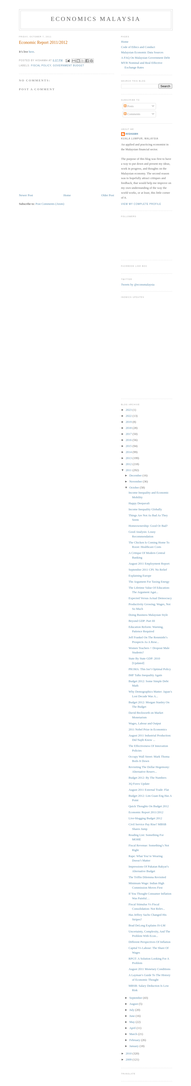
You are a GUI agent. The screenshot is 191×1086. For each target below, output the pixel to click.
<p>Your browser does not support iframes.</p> (144, 346)
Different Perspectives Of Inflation (150, 942)
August (134, 1004)
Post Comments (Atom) (50, 204)
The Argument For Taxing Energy (149, 581)
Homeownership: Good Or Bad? (148, 525)
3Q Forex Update (139, 783)
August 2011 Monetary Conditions (149, 969)
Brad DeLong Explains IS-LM (147, 925)
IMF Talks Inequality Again (145, 675)
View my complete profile (141, 204)
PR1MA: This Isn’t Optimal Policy (150, 669)
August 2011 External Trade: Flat (149, 789)
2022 (129, 416)
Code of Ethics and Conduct (138, 47)
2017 (129, 434)
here (31, 51)
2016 (129, 440)
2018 (129, 428)
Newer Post (26, 195)
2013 (129, 458)
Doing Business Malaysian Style (148, 615)
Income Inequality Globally (145, 509)
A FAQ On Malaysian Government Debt (145, 57)
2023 (129, 409)
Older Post (107, 195)
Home (67, 195)
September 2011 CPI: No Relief (148, 569)
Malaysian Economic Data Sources (142, 52)
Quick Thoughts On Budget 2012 (149, 806)
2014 (129, 452)
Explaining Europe (140, 575)
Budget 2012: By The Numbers (147, 777)
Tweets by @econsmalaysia (138, 284)
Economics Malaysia (96, 19)
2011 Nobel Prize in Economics (148, 729)
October (134, 487)
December (135, 475)
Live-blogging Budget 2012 (145, 818)
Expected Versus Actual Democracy (150, 598)
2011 (129, 470)
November (136, 481)
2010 (129, 1053)
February (135, 1040)
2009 (129, 1059)
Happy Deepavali (139, 503)
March (133, 1034)
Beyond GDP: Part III (142, 621)
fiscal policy (41, 65)
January (134, 1046)
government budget (68, 65)
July (132, 1010)
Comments (132, 114)
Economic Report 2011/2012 (146, 812)
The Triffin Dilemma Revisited (147, 877)
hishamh (132, 134)
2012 (129, 464)
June (132, 1016)
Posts (129, 106)
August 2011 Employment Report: (149, 563)
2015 (129, 446)
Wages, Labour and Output (145, 723)
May (132, 1022)
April (132, 1028)
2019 (129, 422)
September (136, 997)
